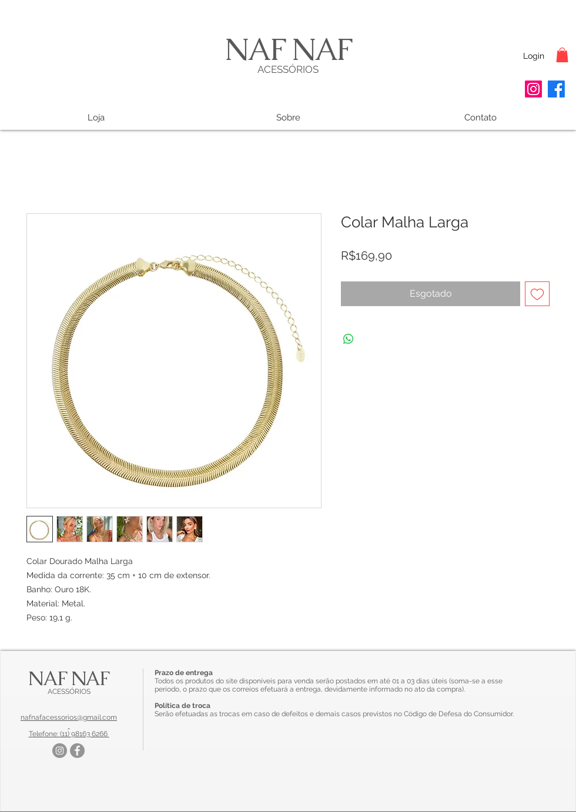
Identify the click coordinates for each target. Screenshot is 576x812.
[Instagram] (533, 89)
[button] (562, 55)
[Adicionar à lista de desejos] (537, 293)
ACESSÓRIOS (288, 69)
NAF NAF (288, 49)
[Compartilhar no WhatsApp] (348, 339)
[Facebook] (556, 89)
